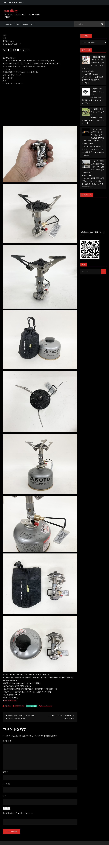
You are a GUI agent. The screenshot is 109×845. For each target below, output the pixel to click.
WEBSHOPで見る (10, 700)
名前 (5, 772)
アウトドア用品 (31, 706)
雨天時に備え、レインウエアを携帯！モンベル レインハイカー (20, 717)
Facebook (9, 24)
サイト (5, 796)
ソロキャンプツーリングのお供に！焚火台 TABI (61, 717)
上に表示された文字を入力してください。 (18, 813)
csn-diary (11, 10)
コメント (7, 741)
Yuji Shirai (8, 706)
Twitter (17, 24)
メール (33, 24)
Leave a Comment (46, 706)
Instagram (25, 24)
